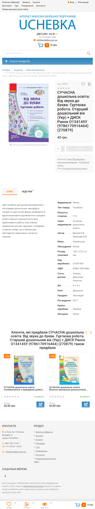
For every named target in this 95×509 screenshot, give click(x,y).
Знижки (26, 2)
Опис (10, 191)
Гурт (17, 6)
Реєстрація (83, 2)
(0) (11, 397)
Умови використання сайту (15, 9)
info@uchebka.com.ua (47, 40)
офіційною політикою (33, 486)
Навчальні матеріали (67, 162)
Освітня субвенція (10, 2)
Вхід (71, 2)
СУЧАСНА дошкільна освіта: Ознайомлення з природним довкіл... (24, 388)
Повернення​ (27, 6)
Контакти (40, 6)
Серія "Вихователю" (76, 159)
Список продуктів (17, 61)
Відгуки (27, 191)
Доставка (7, 6)
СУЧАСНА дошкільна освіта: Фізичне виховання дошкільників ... (68, 388)
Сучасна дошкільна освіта (74, 168)
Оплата (36, 2)
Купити (79, 148)
